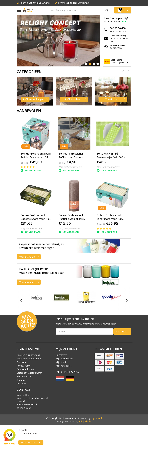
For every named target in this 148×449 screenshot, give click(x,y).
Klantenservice (24, 376)
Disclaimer (22, 362)
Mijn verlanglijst (63, 365)
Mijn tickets (61, 362)
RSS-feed (21, 383)
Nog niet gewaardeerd (70, 166)
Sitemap (21, 379)
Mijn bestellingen (64, 358)
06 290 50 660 (24, 408)
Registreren (61, 354)
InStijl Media (85, 421)
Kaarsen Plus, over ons (28, 354)
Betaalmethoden (25, 369)
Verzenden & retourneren (29, 372)
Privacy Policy (23, 365)
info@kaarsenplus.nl (27, 404)
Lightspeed (96, 418)
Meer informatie (30, 257)
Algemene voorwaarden (29, 358)
